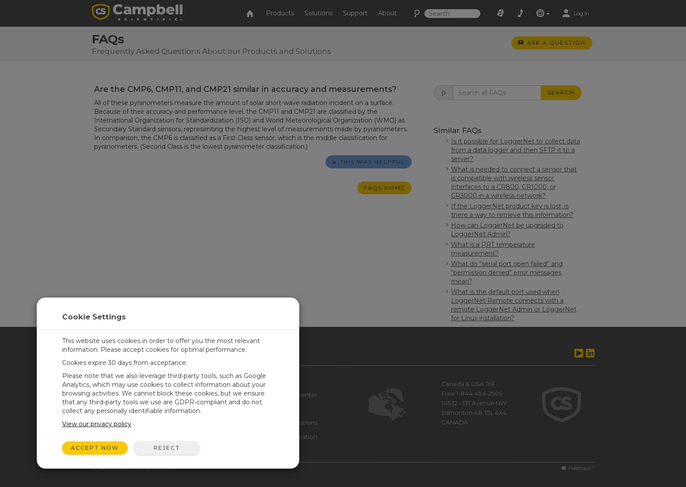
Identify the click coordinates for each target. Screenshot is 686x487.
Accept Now (95, 448)
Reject (167, 448)
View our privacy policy (96, 424)
